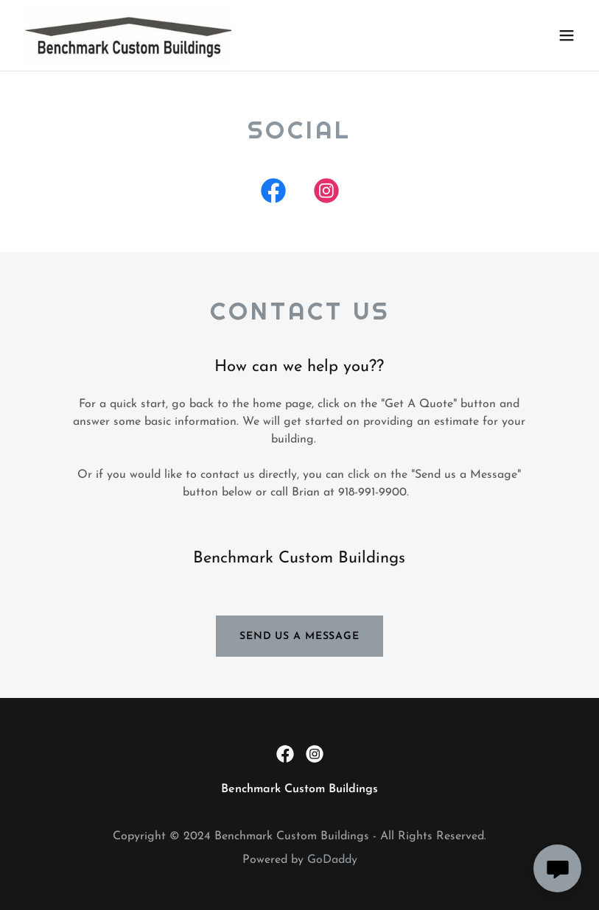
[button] (566, 35)
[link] (127, 35)
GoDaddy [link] (332, 860)
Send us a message (299, 636)
